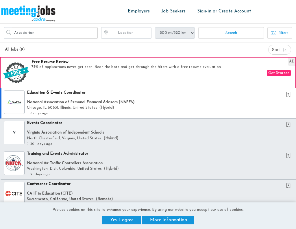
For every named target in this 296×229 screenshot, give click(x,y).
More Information (168, 220)
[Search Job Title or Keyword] (55, 33)
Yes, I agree (122, 220)
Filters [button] (279, 32)
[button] (148, 72)
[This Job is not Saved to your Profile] (289, 95)
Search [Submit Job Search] (231, 33)
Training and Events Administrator (57, 154)
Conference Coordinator (49, 184)
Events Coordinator (44, 123)
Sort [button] (279, 49)
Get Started (279, 73)
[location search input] (130, 33)
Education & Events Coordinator (56, 93)
